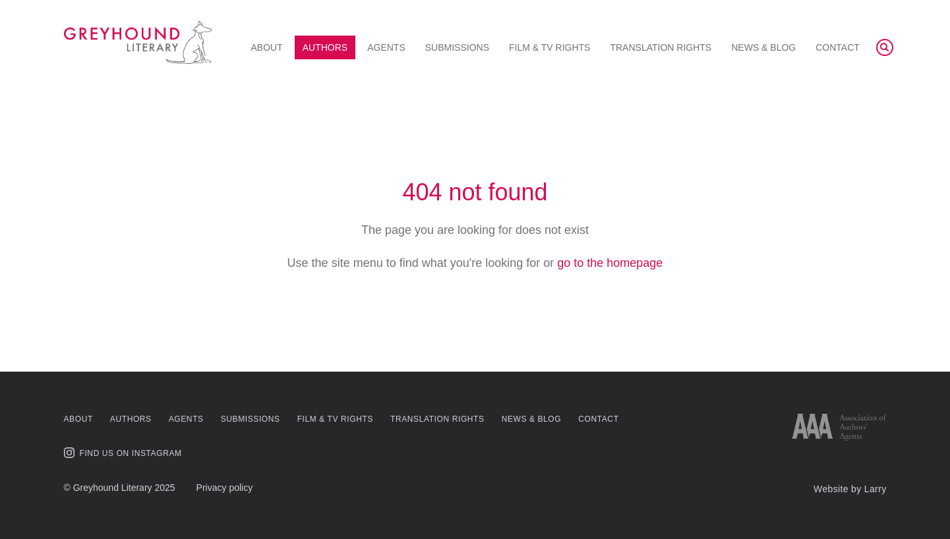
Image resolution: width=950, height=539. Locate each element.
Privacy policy (224, 487)
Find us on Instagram (123, 452)
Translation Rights (660, 47)
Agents (386, 47)
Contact (838, 47)
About (267, 47)
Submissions (457, 47)
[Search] (885, 47)
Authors (325, 47)
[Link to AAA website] (839, 427)
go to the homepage (610, 263)
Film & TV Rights (549, 47)
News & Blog (763, 47)
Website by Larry (850, 489)
